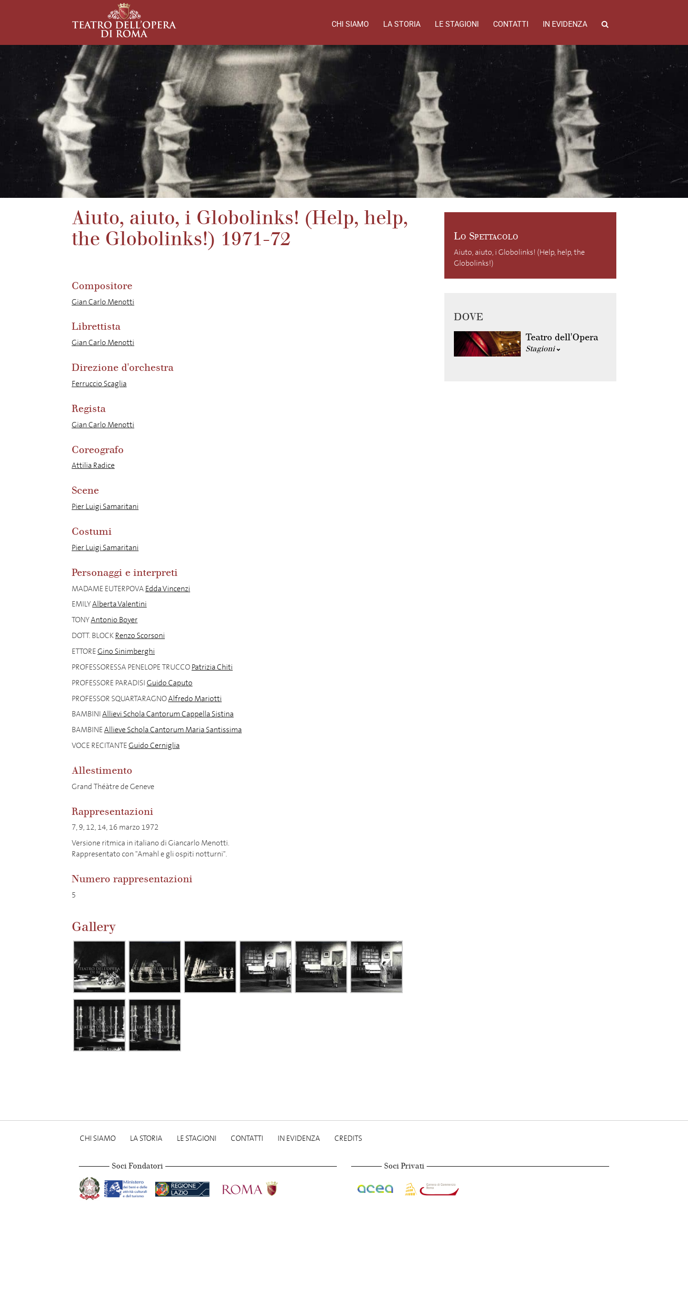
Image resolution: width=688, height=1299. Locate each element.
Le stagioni (457, 24)
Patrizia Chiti (212, 667)
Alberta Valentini (119, 604)
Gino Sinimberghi (126, 651)
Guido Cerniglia (154, 745)
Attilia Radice (93, 465)
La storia (401, 24)
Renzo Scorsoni (140, 635)
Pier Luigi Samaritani (105, 506)
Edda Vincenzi (167, 589)
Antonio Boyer (114, 620)
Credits (348, 1138)
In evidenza (565, 24)
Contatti (510, 24)
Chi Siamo (350, 24)
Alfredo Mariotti (195, 698)
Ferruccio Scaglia (99, 384)
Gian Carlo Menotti (103, 302)
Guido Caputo (170, 683)
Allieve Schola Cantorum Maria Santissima (173, 730)
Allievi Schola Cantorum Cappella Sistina (168, 714)
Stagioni (543, 348)
